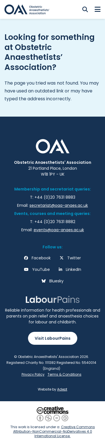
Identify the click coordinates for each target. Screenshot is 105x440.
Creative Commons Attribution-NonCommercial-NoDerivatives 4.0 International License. (54, 431)
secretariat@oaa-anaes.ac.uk (58, 205)
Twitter (74, 258)
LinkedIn (73, 269)
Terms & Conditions (64, 374)
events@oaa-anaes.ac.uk (59, 230)
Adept (62, 389)
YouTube (41, 269)
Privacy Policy (33, 374)
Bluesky (56, 281)
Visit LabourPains (53, 338)
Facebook (41, 258)
